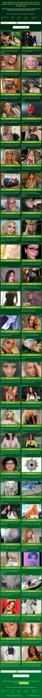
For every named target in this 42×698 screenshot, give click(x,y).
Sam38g (23, 338)
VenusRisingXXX (4, 338)
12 (37, 22)
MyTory (23, 101)
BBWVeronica (4, 196)
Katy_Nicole (24, 54)
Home (15, 27)
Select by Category (23, 27)
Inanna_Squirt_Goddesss (6, 30)
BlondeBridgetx (25, 598)
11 (34, 22)
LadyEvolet (24, 527)
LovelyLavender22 (5, 645)
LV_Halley (24, 408)
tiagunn (23, 503)
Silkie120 (24, 148)
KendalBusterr (4, 550)
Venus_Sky (24, 645)
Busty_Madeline (4, 385)
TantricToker (3, 456)
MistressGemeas (25, 125)
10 (32, 22)
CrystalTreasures (4, 432)
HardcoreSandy (4, 267)
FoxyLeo (2, 125)
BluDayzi (3, 148)
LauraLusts (3, 314)
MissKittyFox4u (4, 77)
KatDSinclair (3, 408)
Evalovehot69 (25, 550)
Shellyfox (24, 574)
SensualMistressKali (26, 30)
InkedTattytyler (25, 172)
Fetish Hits (20, 695)
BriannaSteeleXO (25, 219)
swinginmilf (24, 432)
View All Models (4, 22)
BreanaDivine (25, 77)
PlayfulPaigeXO (4, 219)
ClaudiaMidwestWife (5, 54)
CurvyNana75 (4, 101)
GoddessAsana (4, 361)
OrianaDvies (24, 479)
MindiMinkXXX (25, 385)
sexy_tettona (3, 243)
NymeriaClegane (4, 503)
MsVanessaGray (25, 243)
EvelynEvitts (24, 621)
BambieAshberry (4, 598)
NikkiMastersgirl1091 (5, 621)
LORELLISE (3, 172)
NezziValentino (4, 527)
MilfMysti (24, 456)
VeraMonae (24, 196)
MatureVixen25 (4, 479)
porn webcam (23, 683)
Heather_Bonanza (25, 267)
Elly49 (2, 574)
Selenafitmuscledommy (27, 314)
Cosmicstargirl (25, 290)
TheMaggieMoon (25, 361)
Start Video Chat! (10, 47)
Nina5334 (3, 290)
